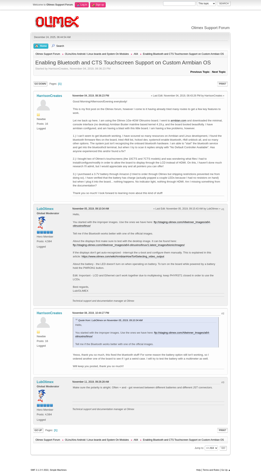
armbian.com (178, 120)
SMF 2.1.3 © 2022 (40, 470)
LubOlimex (45, 209)
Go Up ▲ (225, 470)
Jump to (199, 448)
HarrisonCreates (49, 95)
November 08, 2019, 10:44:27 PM (90, 313)
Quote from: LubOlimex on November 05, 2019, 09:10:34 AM (110, 320)
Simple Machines (58, 470)
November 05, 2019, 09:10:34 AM (90, 208)
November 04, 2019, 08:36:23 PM (90, 95)
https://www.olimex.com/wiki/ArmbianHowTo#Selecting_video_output (123, 256)
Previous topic (200, 71)
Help (198, 470)
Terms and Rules (211, 470)
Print (222, 84)
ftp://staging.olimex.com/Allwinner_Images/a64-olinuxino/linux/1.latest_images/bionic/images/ (129, 245)
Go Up (38, 430)
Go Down (40, 84)
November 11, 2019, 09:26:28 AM (90, 381)
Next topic (219, 71)
